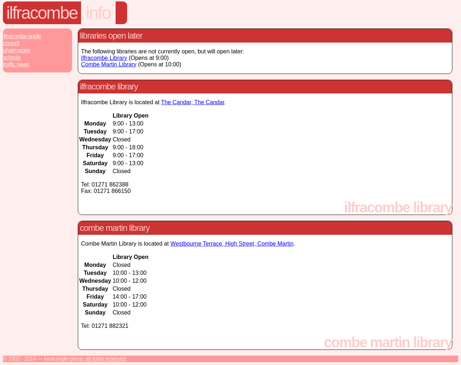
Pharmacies (16, 50)
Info (98, 12)
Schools (12, 57)
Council (11, 43)
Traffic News (16, 64)
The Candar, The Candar (192, 102)
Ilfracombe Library (104, 58)
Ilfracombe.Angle (22, 36)
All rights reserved (105, 359)
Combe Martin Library (108, 64)
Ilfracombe (41, 12)
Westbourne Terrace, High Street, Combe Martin (232, 244)
